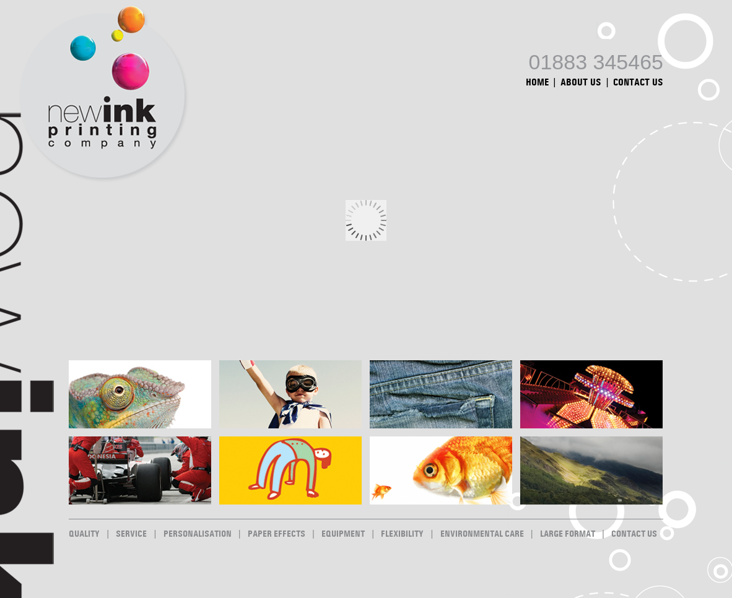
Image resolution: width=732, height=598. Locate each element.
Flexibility (402, 534)
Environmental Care (482, 534)
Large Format (567, 534)
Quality (84, 534)
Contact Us (638, 82)
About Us (580, 82)
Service (131, 534)
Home (537, 82)
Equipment (343, 534)
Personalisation (197, 534)
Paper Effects (276, 534)
